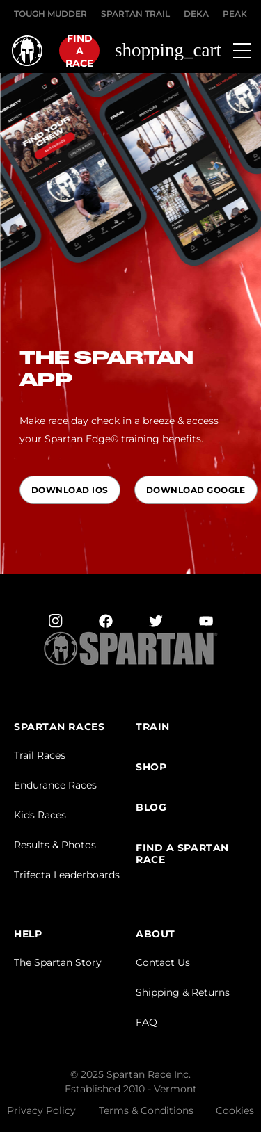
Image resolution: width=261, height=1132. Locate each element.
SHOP (151, 767)
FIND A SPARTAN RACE (182, 854)
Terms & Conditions (146, 1110)
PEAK (235, 13)
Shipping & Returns (183, 992)
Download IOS (70, 490)
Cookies (235, 1110)
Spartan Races (59, 727)
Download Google (196, 490)
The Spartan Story (58, 962)
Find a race (79, 50)
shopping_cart (168, 50)
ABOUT (155, 934)
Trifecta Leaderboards (67, 874)
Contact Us (163, 962)
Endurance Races (55, 785)
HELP (28, 934)
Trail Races (39, 755)
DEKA (196, 13)
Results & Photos (55, 845)
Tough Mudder (50, 13)
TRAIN (153, 727)
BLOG (151, 808)
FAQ (146, 1022)
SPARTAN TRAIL (135, 13)
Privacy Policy (41, 1110)
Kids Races (40, 815)
